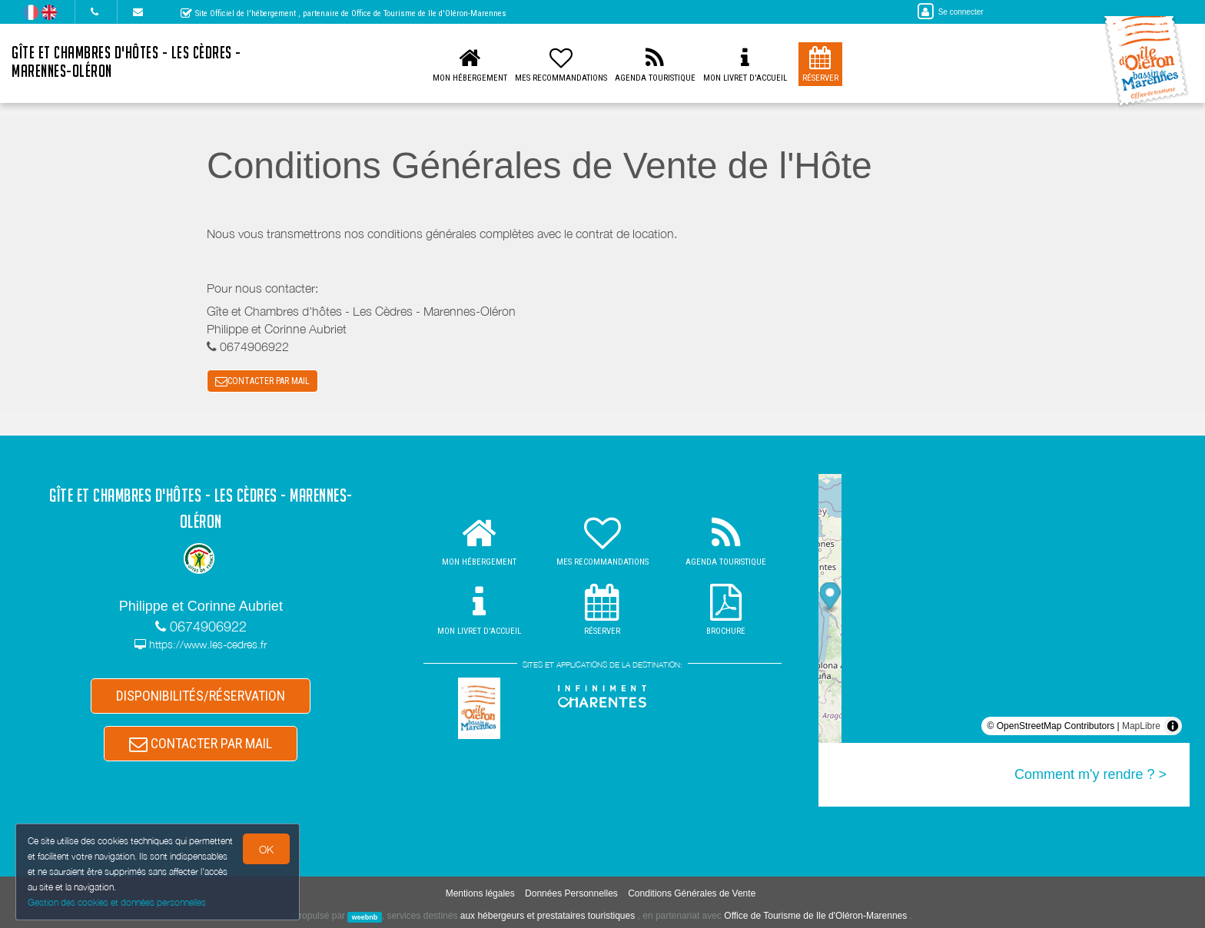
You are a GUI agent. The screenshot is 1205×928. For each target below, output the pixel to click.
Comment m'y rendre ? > (1090, 774)
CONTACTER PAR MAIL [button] (262, 381)
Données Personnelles (571, 893)
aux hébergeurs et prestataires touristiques (547, 915)
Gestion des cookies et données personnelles (117, 902)
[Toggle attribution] (1173, 726)
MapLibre (1141, 726)
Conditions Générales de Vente (691, 893)
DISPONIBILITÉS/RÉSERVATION (200, 696)
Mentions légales (480, 893)
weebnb (365, 916)
